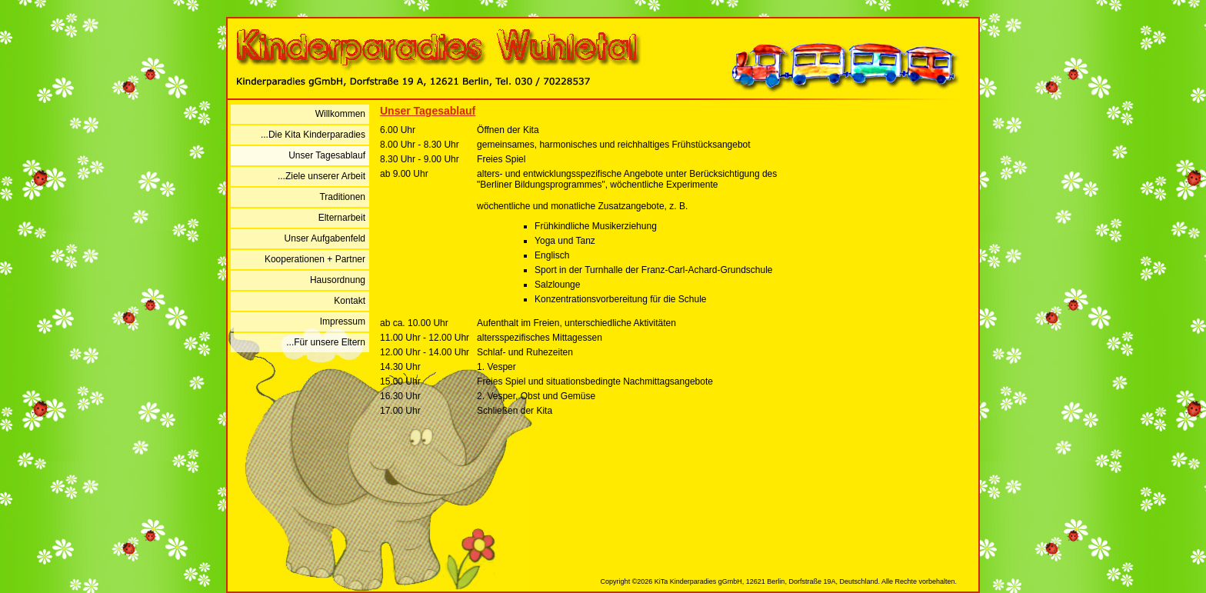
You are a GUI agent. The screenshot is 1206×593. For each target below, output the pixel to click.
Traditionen (342, 197)
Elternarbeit (341, 217)
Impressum (342, 321)
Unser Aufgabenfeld (325, 238)
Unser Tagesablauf (326, 155)
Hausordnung (337, 280)
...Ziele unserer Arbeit (321, 176)
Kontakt (349, 300)
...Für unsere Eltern (325, 342)
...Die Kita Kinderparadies (313, 134)
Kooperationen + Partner (315, 259)
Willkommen (340, 113)
